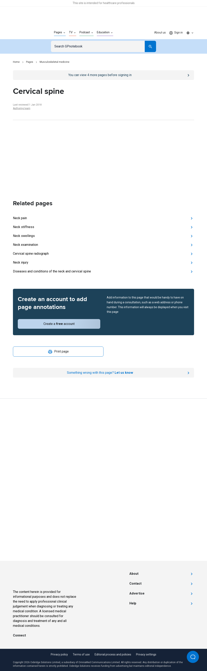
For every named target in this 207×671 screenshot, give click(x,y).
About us (160, 32)
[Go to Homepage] (27, 33)
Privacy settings (146, 654)
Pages (29, 62)
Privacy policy (59, 654)
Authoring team (21, 108)
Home (16, 62)
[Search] (150, 46)
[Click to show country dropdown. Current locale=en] (190, 32)
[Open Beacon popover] (193, 657)
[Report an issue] (103, 373)
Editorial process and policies (113, 654)
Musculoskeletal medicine (54, 62)
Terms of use (81, 654)
